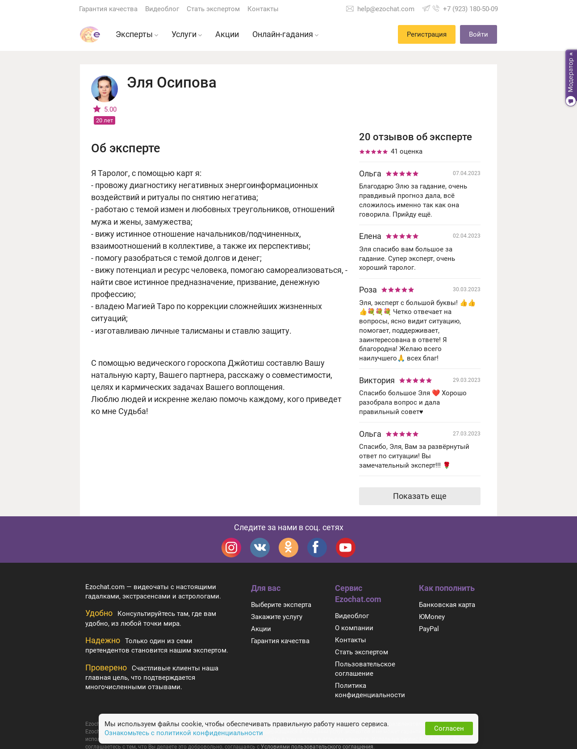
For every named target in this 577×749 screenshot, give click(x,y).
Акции (261, 629)
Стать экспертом (213, 9)
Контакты (263, 9)
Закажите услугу (276, 617)
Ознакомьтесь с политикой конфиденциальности (184, 733)
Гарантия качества (108, 9)
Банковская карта (447, 605)
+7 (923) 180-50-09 (470, 9)
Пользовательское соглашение (365, 669)
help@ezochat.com (385, 9)
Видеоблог (162, 9)
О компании (354, 628)
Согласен (449, 728)
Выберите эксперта (281, 605)
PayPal (429, 629)
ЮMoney (432, 617)
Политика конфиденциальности (370, 690)
